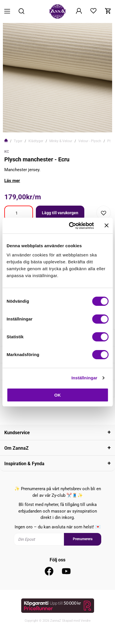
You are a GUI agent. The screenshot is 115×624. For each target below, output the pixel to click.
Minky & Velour (60, 141)
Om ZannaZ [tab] (16, 448)
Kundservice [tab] (17, 432)
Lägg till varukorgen (60, 212)
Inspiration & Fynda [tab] (24, 463)
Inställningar (84, 377)
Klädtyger (35, 141)
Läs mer (12, 180)
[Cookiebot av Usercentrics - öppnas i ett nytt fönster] (70, 225)
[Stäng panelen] (106, 225)
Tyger (18, 141)
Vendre (86, 621)
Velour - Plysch (89, 141)
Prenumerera (82, 539)
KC (6, 151)
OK (57, 395)
